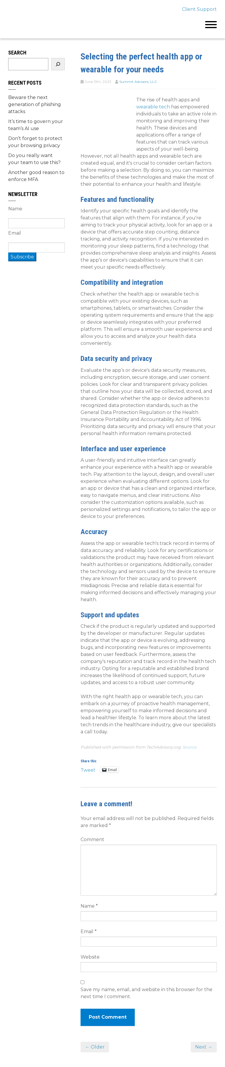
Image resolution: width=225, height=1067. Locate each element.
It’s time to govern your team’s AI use (35, 125)
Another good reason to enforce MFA (36, 176)
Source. (190, 747)
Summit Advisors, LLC (138, 81)
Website (90, 957)
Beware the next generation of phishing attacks (34, 104)
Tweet (88, 769)
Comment (92, 839)
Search (17, 53)
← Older (95, 1047)
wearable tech (153, 107)
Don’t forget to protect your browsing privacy (35, 142)
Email (89, 931)
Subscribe (22, 257)
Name (89, 906)
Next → (203, 1047)
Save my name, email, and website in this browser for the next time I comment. (146, 993)
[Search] (58, 64)
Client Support (199, 9)
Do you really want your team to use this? (34, 159)
